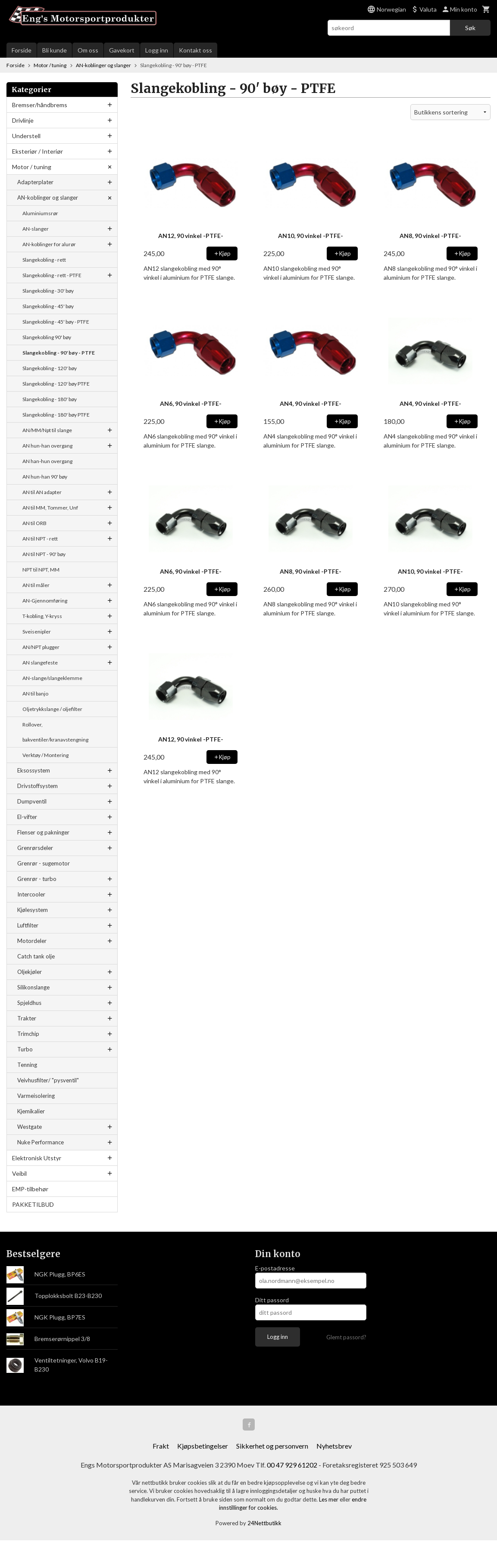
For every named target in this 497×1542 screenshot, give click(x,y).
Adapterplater (35, 182)
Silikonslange (33, 987)
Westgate (29, 1126)
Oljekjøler (29, 971)
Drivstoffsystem (37, 785)
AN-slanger (35, 229)
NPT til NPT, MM (40, 569)
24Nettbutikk (264, 1524)
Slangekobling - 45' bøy (48, 306)
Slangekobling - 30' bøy (48, 290)
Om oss (88, 50)
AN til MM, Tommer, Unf (50, 507)
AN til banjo (35, 693)
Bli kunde (54, 50)
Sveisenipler (36, 631)
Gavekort (121, 50)
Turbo (25, 1049)
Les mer (329, 1501)
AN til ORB (34, 523)
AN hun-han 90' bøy (44, 476)
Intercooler (31, 894)
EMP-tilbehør (30, 1189)
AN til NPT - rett (40, 538)
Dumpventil (32, 801)
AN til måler (36, 585)
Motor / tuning (31, 166)
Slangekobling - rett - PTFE (51, 275)
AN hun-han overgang (47, 445)
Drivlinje (23, 120)
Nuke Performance (40, 1142)
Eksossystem (33, 770)
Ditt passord (272, 1300)
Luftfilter (27, 925)
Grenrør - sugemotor (43, 863)
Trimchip (28, 1033)
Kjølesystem (32, 909)
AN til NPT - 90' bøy (44, 554)
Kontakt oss (195, 50)
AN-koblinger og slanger (47, 197)
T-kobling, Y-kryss (42, 616)
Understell (26, 135)
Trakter (26, 1018)
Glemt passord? (346, 1337)
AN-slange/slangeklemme (52, 678)
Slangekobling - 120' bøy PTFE (56, 383)
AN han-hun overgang (47, 461)
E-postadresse (275, 1268)
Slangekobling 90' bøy (46, 337)
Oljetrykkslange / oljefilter (52, 709)
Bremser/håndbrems (39, 104)
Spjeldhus (29, 1002)
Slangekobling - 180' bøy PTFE (56, 414)
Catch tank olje (36, 956)
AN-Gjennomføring (44, 600)
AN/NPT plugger (40, 647)
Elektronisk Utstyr (36, 1158)
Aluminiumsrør (40, 213)
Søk (470, 27)
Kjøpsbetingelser (202, 1447)
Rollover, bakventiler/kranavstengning (55, 732)
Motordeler (32, 940)
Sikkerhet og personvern (272, 1447)
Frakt (161, 1447)
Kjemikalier (31, 1111)
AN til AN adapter (42, 492)
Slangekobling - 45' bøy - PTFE (55, 321)
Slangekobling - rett (44, 259)
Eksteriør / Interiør (37, 151)
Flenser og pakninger (43, 832)
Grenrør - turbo (36, 878)
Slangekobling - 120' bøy (49, 368)
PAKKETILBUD (33, 1204)
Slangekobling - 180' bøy (49, 399)
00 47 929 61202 (292, 1466)
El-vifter (27, 816)
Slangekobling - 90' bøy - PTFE (58, 352)
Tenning (27, 1064)
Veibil (19, 1173)
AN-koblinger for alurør (49, 244)
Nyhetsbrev (334, 1447)
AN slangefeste (40, 662)
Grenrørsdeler (35, 847)
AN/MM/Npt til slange (47, 430)
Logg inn (156, 50)
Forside (21, 50)
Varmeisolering (36, 1095)
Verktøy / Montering (45, 755)
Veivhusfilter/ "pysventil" (48, 1080)
